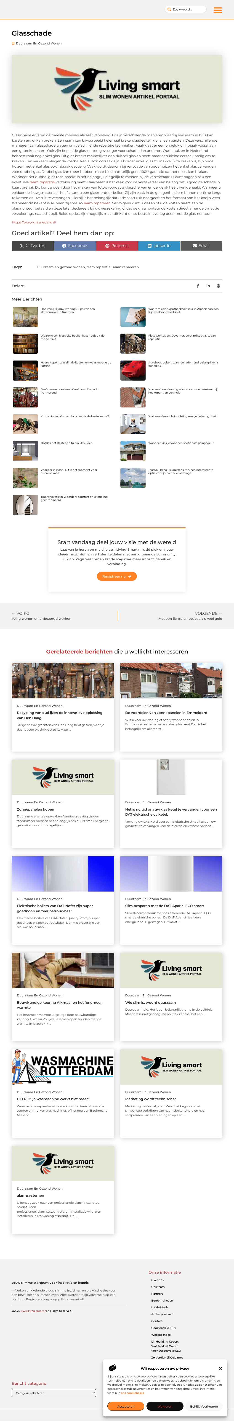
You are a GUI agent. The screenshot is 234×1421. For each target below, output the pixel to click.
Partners (157, 1293)
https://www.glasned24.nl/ (34, 222)
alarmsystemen (30, 1195)
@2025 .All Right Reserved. (42, 1317)
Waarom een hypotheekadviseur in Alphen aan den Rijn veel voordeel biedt (183, 310)
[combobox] (185, 9)
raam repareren (97, 203)
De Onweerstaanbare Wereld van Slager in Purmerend (69, 391)
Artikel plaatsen (162, 1314)
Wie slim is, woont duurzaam (150, 1002)
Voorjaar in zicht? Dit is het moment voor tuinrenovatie (69, 471)
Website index (161, 1334)
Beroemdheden (162, 1300)
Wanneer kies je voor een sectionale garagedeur (181, 443)
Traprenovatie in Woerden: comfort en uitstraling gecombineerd (74, 498)
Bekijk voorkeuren (204, 1406)
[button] (220, 1368)
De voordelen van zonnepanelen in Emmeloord (166, 712)
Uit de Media (159, 1307)
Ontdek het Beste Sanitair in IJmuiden (67, 443)
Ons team (158, 1287)
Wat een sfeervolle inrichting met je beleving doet (182, 416)
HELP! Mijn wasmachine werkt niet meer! (53, 1099)
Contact (156, 1321)
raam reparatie (42, 182)
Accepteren (126, 1406)
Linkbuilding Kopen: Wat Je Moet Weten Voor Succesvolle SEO (166, 1346)
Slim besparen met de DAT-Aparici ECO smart (164, 906)
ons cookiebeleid (132, 1393)
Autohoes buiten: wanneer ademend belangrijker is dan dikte (183, 364)
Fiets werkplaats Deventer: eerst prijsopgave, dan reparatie (182, 337)
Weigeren (164, 1406)
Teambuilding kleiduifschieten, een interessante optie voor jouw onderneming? (180, 471)
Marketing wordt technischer (150, 1099)
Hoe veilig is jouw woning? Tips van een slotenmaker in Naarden (68, 310)
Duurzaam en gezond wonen (39, 43)
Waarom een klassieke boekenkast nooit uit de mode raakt (72, 337)
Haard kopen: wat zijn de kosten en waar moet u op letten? (76, 364)
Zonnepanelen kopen (35, 809)
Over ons (157, 1280)
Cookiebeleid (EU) (163, 1328)
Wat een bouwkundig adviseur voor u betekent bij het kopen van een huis (182, 391)
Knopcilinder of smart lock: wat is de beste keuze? (75, 416)
